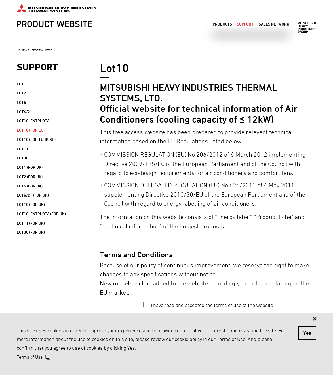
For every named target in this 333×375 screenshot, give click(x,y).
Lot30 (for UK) (31, 232)
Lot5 (21, 102)
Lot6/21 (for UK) (33, 195)
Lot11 (22, 148)
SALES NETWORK (274, 31)
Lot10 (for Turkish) (36, 139)
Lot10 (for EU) (31, 130)
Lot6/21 (24, 111)
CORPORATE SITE (258, 24)
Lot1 (21, 83)
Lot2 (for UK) (30, 176)
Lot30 (22, 157)
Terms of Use (30, 356)
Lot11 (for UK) (31, 223)
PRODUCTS (222, 31)
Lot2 (21, 92)
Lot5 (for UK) (30, 186)
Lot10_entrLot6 (33, 120)
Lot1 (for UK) (30, 167)
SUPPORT (245, 31)
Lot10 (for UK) (31, 204)
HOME (21, 50)
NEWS (232, 24)
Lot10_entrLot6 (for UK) (41, 213)
